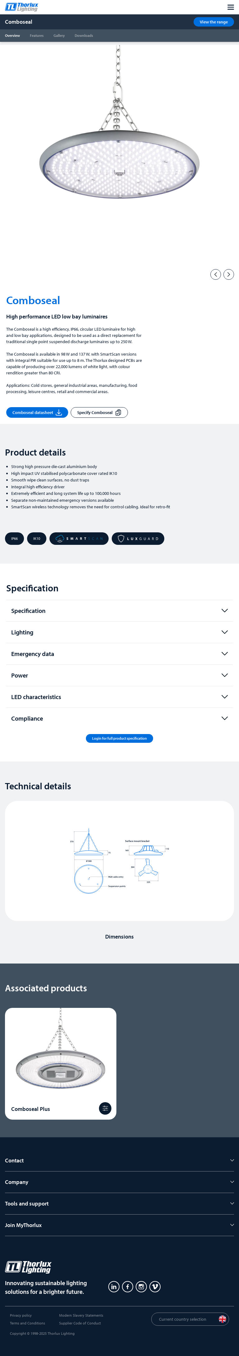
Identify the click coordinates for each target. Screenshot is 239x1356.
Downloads (84, 35)
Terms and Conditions (27, 1323)
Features (37, 35)
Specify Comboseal (99, 412)
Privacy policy (21, 1315)
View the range (214, 22)
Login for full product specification (119, 738)
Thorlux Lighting (61, 1333)
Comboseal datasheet (37, 412)
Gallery (59, 35)
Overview (12, 35)
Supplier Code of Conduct (80, 1323)
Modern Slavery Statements (81, 1315)
